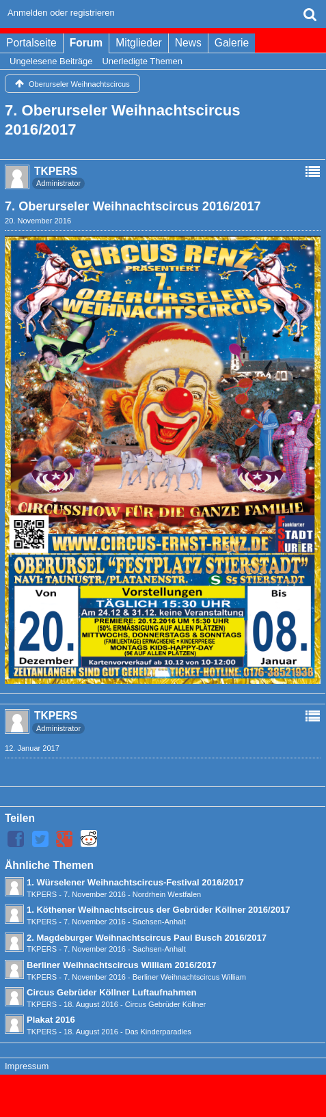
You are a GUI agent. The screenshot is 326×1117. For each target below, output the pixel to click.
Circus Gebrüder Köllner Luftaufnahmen (111, 992)
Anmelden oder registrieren (61, 13)
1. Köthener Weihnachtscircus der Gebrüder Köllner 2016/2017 (158, 910)
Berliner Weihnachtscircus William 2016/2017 (122, 965)
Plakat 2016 (51, 1020)
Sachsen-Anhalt (159, 922)
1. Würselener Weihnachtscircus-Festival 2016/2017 (135, 882)
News (188, 43)
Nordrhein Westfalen (167, 894)
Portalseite (31, 43)
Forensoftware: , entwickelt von (162, 1089)
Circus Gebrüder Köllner (165, 1004)
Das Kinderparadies (158, 1032)
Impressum (27, 1066)
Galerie (232, 43)
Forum (86, 43)
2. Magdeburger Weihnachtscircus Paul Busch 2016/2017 (147, 938)
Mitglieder (139, 43)
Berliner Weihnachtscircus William (189, 977)
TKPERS (42, 894)
